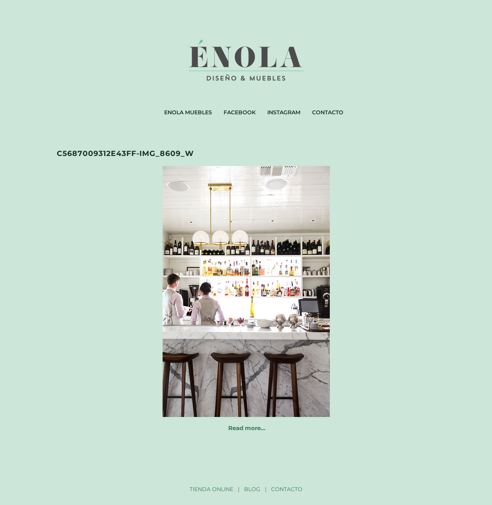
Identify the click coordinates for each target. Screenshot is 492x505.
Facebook (240, 112)
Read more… (246, 428)
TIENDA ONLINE (211, 489)
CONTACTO (286, 489)
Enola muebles (188, 112)
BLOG (252, 489)
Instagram (283, 112)
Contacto (327, 112)
